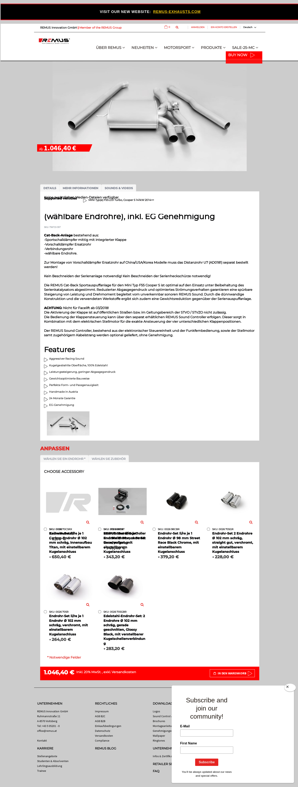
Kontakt (42, 740)
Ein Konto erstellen (224, 27)
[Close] (290, 688)
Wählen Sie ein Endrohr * (64, 459)
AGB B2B (100, 721)
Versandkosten (124, 672)
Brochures (159, 721)
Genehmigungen (163, 731)
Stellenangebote (47, 756)
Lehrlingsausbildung (49, 766)
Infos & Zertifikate (163, 756)
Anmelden (197, 27)
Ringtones (159, 740)
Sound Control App (164, 716)
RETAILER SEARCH (167, 764)
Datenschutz (102, 731)
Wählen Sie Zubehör (109, 459)
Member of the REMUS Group (100, 27)
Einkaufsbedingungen (108, 726)
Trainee (41, 771)
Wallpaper (159, 735)
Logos (156, 711)
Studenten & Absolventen (53, 761)
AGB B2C (100, 716)
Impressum (102, 711)
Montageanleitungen (165, 726)
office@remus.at (47, 731)
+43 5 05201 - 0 (51, 726)
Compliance (102, 740)
